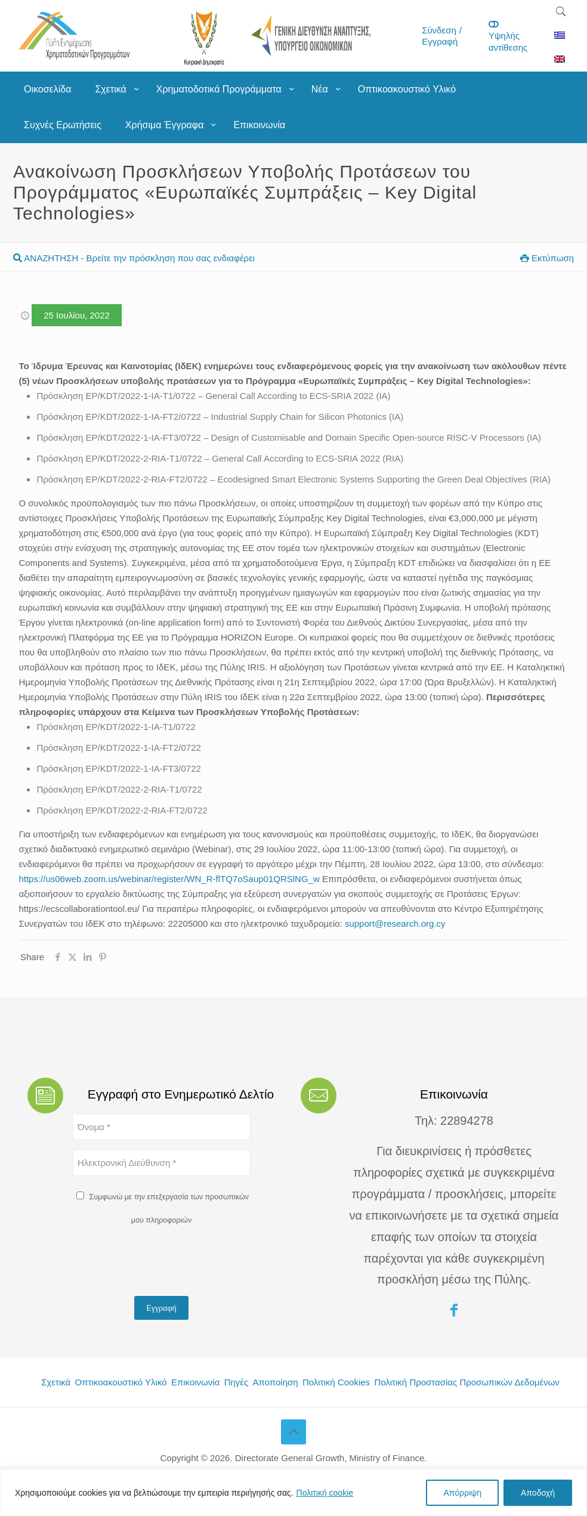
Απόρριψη (462, 1493)
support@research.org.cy (395, 923)
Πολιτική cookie (325, 1493)
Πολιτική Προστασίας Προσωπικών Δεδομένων (466, 1382)
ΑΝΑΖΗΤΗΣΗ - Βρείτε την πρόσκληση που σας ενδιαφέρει (134, 258)
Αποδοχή (538, 1493)
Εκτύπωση (547, 258)
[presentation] (163, 1263)
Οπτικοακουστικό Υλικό (121, 1382)
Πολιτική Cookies (336, 1382)
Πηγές (236, 1382)
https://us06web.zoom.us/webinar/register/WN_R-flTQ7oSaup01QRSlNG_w (168, 879)
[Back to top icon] (293, 1431)
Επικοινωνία (195, 1382)
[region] (293, 1492)
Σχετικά (55, 1382)
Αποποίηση (275, 1382)
